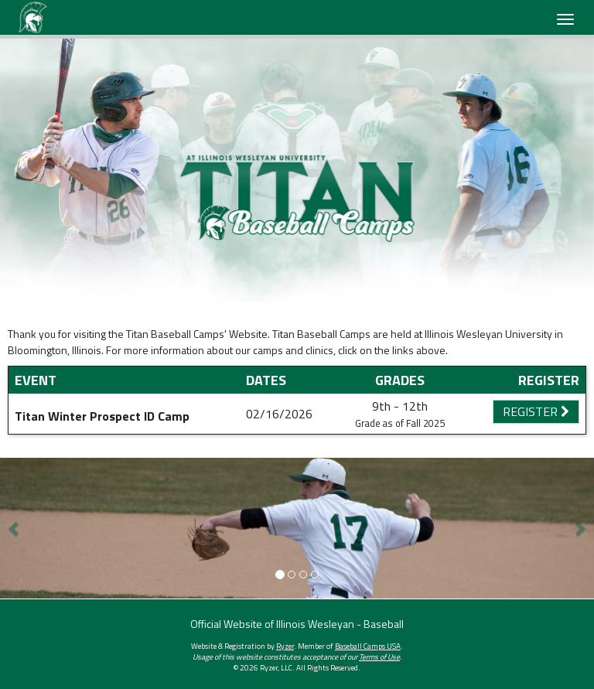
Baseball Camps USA (368, 646)
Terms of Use (379, 657)
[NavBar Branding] (33, 17)
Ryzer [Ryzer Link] (285, 646)
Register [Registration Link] (536, 411)
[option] (297, 170)
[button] (14, 528)
